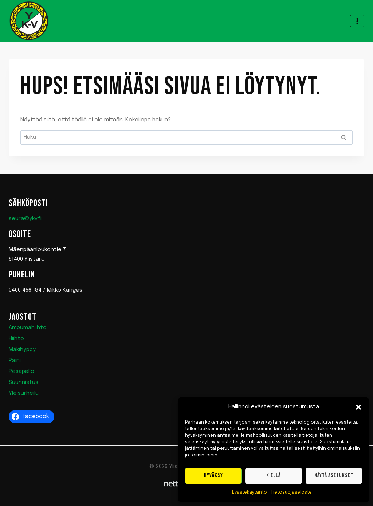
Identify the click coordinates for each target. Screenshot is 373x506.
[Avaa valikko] (357, 21)
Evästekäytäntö (249, 492)
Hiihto (16, 339)
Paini (15, 360)
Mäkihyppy (22, 350)
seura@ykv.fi (25, 219)
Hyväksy (213, 475)
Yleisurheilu (24, 393)
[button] (358, 407)
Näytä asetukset (333, 475)
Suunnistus (23, 382)
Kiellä (273, 475)
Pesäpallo (21, 371)
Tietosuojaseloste (291, 492)
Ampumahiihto (28, 328)
